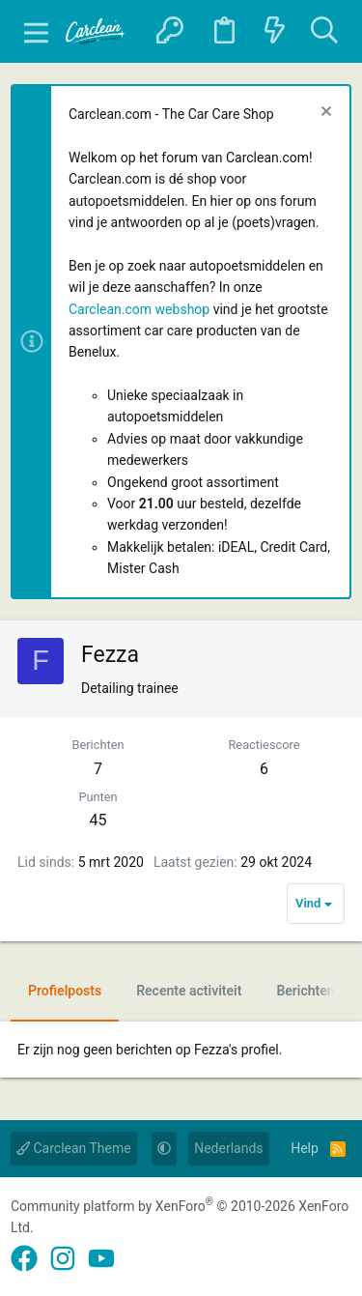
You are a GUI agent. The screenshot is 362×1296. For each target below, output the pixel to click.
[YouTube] (101, 1259)
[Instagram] (62, 1259)
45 (98, 820)
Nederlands (228, 1148)
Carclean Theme (73, 1148)
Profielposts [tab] (64, 990)
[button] (36, 32)
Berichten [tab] (305, 990)
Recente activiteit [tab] (188, 990)
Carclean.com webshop (139, 309)
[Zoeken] (324, 31)
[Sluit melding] (324, 113)
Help (305, 1148)
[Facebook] (24, 1259)
